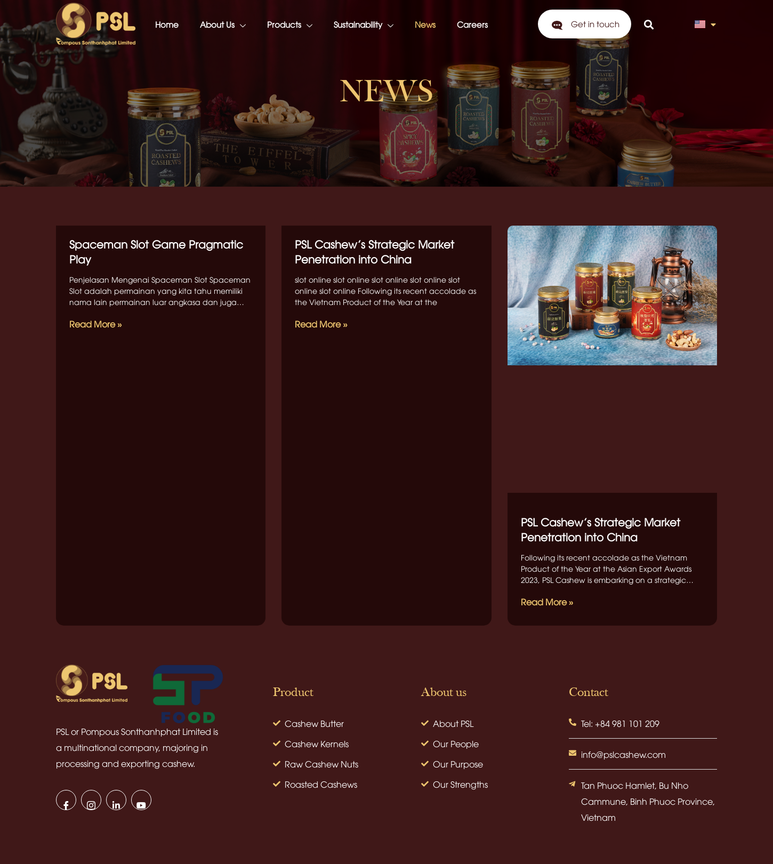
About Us (223, 26)
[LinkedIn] (116, 800)
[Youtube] (141, 800)
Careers (472, 24)
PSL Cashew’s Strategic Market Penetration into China (374, 251)
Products (289, 26)
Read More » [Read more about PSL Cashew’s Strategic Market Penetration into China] (321, 324)
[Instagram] (91, 800)
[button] (648, 24)
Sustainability (363, 26)
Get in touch (595, 23)
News (425, 24)
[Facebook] (66, 800)
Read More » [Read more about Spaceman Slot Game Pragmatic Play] (95, 324)
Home (167, 24)
